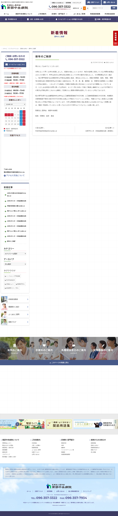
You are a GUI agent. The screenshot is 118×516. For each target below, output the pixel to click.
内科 (62, 445)
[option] (31, 424)
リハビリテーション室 (67, 450)
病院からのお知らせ (57, 2)
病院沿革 (4, 452)
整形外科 (63, 443)
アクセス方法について (14, 175)
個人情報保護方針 (73, 491)
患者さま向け (110, 62)
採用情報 (68, 2)
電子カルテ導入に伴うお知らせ (16, 211)
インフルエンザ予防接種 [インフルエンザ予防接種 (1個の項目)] (13, 276)
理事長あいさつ (6, 443)
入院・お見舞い (36, 445)
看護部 (63, 452)
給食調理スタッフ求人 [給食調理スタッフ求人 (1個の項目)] (12, 288)
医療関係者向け (95, 447)
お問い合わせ (35, 454)
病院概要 (4, 450)
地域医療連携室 (65, 454)
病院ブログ (94, 450)
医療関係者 (35, 447)
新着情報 (93, 443)
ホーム (29, 491)
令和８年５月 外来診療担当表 (16, 201)
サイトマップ (77, 2)
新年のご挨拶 (11, 241)
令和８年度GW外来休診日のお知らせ (16, 194)
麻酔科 (63, 447)
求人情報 (93, 452)
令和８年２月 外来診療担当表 (16, 226)
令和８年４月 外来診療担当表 (16, 216)
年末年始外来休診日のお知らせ (46, 131)
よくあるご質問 (36, 450)
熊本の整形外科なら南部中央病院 (58, 513)
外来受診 (34, 443)
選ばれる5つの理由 (7, 445)
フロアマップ (6, 454)
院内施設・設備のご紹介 (9, 456)
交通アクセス (35, 452)
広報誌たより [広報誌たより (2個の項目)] (10, 284)
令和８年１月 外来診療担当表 (16, 236)
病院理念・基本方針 (8, 447)
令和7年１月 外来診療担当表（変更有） (99, 131)
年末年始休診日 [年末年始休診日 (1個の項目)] (10, 280)
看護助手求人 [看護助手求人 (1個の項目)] (21, 284)
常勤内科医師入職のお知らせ (16, 206)
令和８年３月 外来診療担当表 (16, 221)
